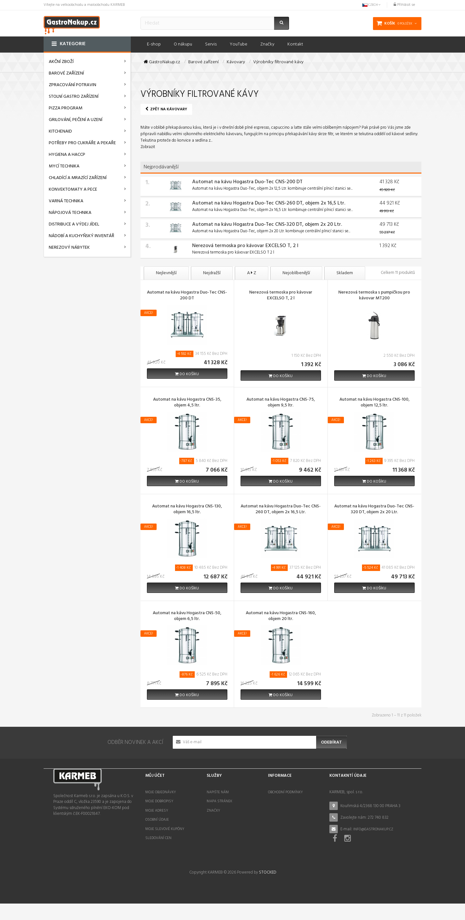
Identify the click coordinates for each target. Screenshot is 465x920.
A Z (251, 273)
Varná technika (66, 201)
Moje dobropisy (159, 801)
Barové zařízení (66, 73)
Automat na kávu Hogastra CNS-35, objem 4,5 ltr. (187, 403)
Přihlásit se (404, 5)
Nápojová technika (70, 212)
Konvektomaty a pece (73, 189)
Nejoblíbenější (296, 273)
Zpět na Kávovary (166, 109)
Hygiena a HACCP (67, 154)
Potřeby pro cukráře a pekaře (82, 143)
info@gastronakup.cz (373, 829)
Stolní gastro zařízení (73, 96)
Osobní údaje (157, 820)
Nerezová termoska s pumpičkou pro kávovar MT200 (374, 296)
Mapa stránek (219, 801)
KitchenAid (60, 131)
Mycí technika (64, 166)
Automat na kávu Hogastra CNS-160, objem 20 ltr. (281, 616)
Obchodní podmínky (285, 792)
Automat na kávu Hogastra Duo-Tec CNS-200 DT (247, 182)
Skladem (344, 273)
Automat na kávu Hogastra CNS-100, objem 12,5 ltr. (374, 403)
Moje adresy (156, 811)
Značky (213, 811)
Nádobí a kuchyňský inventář (81, 236)
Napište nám (218, 792)
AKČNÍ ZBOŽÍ (61, 61)
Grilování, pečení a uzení (75, 120)
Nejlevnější (166, 273)
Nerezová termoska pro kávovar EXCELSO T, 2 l (245, 246)
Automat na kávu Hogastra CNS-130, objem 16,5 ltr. (187, 510)
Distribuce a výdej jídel (74, 224)
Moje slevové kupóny (164, 829)
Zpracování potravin (72, 85)
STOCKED (267, 889)
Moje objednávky (160, 792)
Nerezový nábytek (69, 247)
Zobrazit (147, 147)
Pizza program (65, 108)
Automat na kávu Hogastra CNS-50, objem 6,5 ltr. (187, 616)
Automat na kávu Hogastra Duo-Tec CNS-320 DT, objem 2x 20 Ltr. (267, 224)
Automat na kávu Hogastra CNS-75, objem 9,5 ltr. (280, 403)
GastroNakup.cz (162, 62)
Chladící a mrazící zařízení (78, 178)
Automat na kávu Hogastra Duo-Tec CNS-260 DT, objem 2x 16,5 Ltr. (268, 203)
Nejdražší (212, 273)
